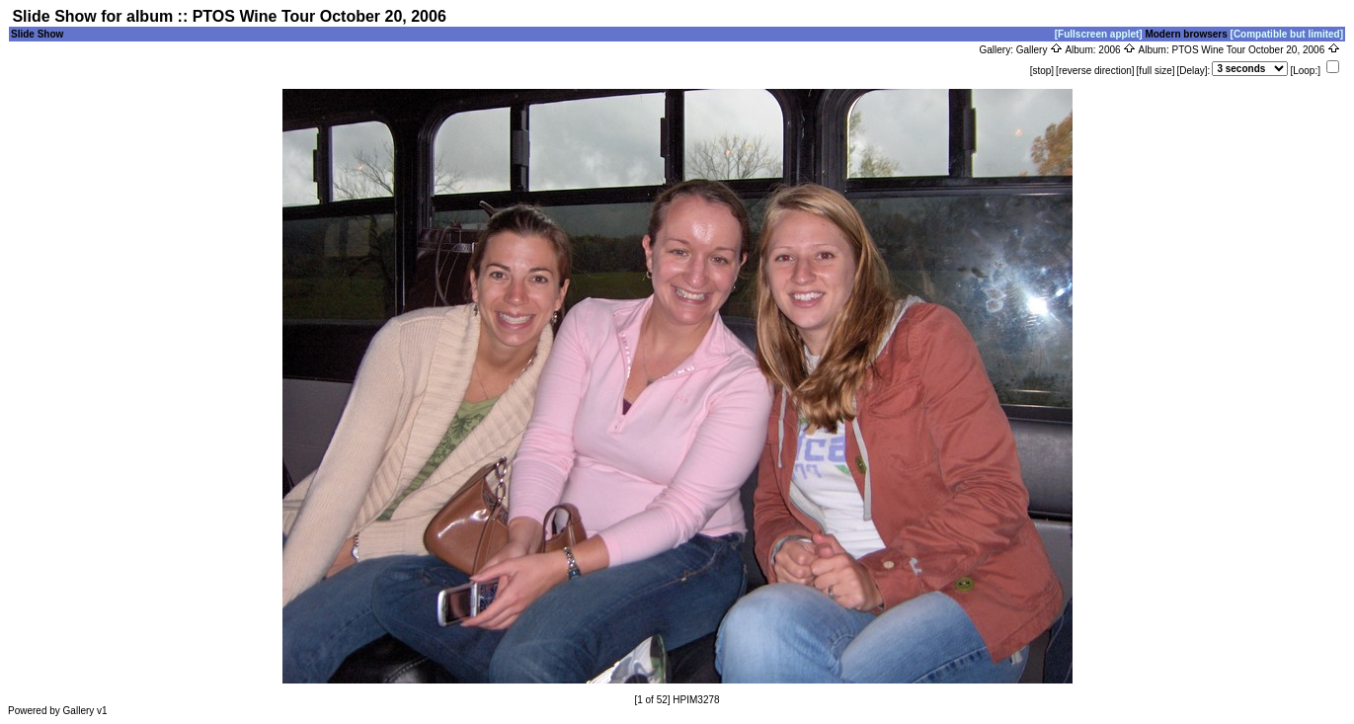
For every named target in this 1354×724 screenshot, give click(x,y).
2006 (1117, 49)
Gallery (1039, 49)
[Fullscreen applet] (1099, 34)
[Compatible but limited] (1287, 34)
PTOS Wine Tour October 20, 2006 (1256, 49)
